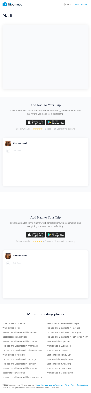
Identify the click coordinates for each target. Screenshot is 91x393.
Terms (37, 385)
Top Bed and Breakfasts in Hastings (63, 328)
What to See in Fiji (11, 328)
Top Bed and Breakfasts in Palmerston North (67, 337)
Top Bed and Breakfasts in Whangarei (20, 346)
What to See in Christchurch (60, 373)
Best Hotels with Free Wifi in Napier (63, 323)
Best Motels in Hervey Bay (59, 355)
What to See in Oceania (14, 323)
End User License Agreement (52, 385)
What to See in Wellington (59, 346)
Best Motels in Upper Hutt (59, 341)
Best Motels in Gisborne (14, 373)
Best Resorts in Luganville (15, 337)
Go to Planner (81, 4)
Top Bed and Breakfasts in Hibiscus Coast (22, 350)
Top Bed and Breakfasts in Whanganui (64, 332)
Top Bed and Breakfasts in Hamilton (19, 364)
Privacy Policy (70, 385)
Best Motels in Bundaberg (59, 364)
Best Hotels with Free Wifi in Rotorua (20, 368)
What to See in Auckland (14, 355)
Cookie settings (82, 385)
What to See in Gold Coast (59, 368)
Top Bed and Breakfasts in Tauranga (19, 359)
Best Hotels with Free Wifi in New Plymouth (23, 377)
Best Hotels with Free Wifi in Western (20, 332)
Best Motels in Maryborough (60, 359)
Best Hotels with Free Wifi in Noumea (20, 341)
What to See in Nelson (57, 350)
